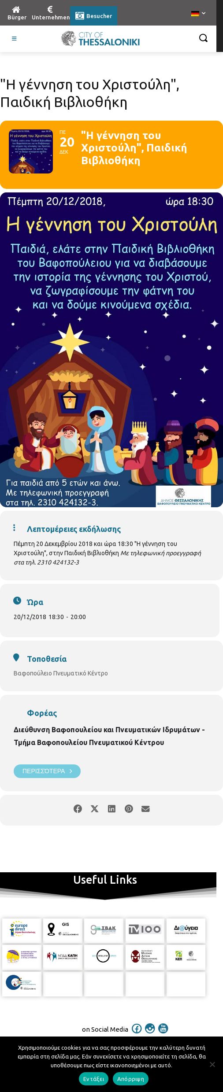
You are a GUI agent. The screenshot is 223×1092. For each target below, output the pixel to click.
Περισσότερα (47, 771)
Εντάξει (93, 1079)
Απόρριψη (130, 1079)
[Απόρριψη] (212, 1064)
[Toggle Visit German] (14, 39)
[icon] (137, 1034)
